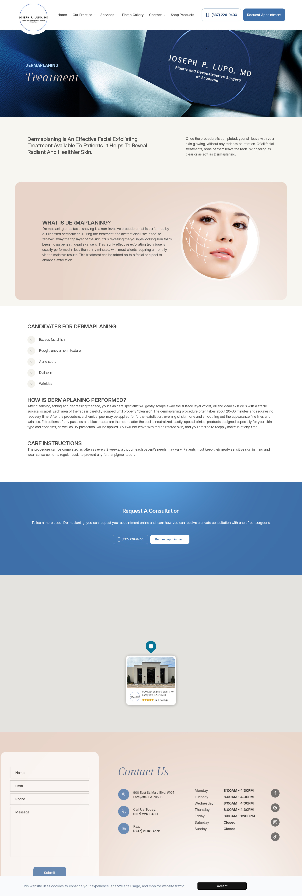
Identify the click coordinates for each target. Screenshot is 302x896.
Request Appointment (172, 541)
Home (62, 15)
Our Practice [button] (84, 15)
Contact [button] (157, 15)
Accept (222, 886)
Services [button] (108, 15)
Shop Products (182, 15)
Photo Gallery (132, 15)
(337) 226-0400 (129, 541)
